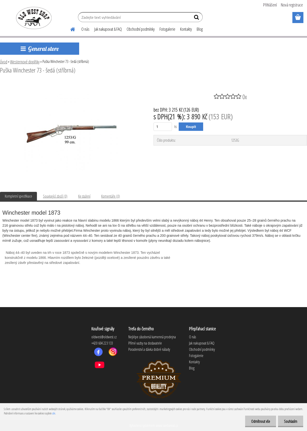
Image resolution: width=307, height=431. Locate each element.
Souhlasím (290, 421)
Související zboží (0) (55, 196)
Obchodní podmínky (141, 29)
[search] (197, 18)
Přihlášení (270, 5)
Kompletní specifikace (18, 196)
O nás (85, 29)
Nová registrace (292, 5)
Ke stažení (84, 196)
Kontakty (186, 29)
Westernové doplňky (25, 62)
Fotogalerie (167, 29)
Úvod (3, 62)
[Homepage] (70, 28)
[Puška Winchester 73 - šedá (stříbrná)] (71, 83)
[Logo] (33, 18)
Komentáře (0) (110, 196)
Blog (200, 29)
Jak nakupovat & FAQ (108, 29)
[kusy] (163, 126)
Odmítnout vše (260, 421)
